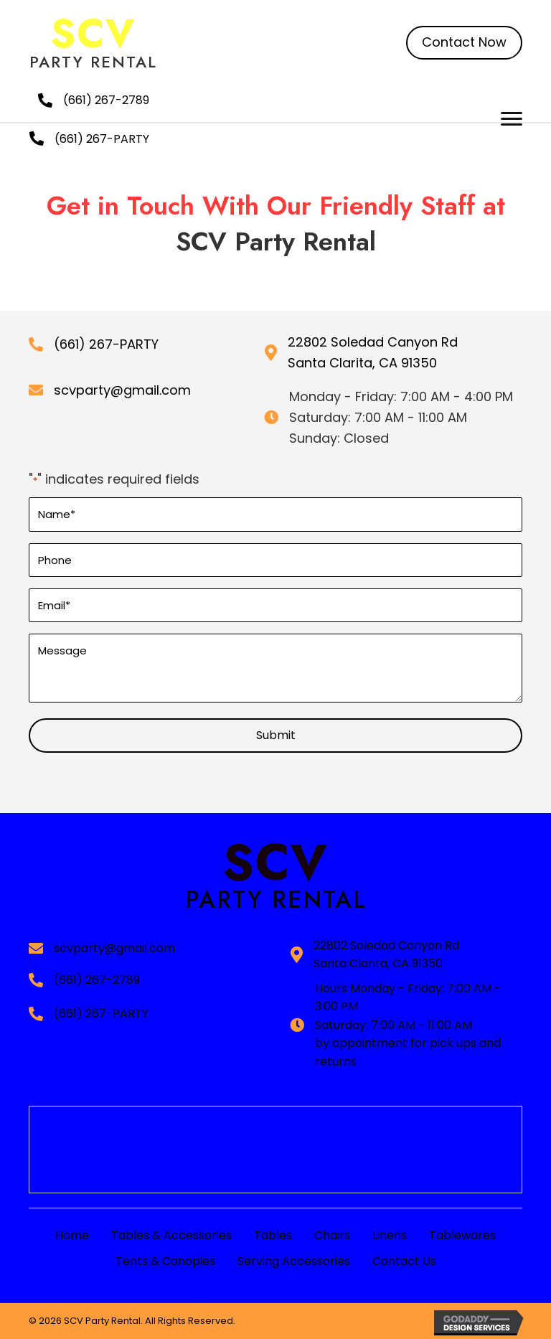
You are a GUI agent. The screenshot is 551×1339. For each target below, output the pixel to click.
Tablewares (462, 1235)
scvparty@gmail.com (122, 390)
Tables (273, 1235)
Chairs (332, 1235)
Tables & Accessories (171, 1235)
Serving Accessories (293, 1261)
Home (72, 1235)
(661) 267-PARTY (102, 139)
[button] (464, 43)
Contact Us (404, 1261)
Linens (389, 1235)
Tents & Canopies (165, 1261)
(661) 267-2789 (106, 100)
